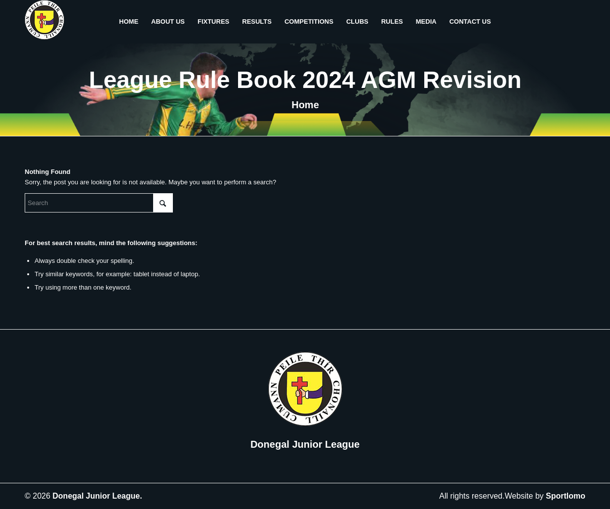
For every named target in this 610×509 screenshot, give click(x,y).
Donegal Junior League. (97, 496)
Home (305, 104)
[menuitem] (129, 21)
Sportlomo (565, 496)
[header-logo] (44, 21)
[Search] (99, 202)
